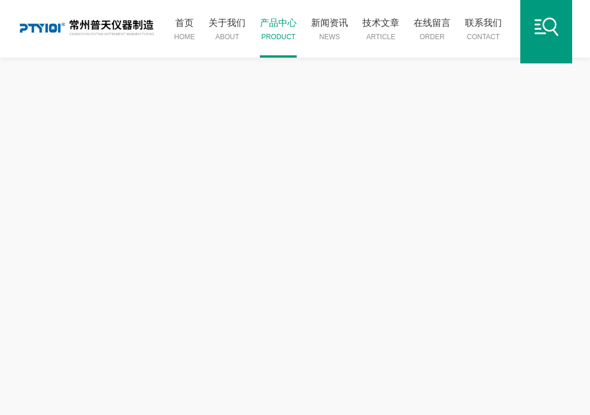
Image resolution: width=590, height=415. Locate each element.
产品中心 (278, 30)
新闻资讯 (329, 30)
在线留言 (432, 30)
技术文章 (380, 30)
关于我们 (227, 30)
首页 (184, 30)
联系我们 (483, 30)
